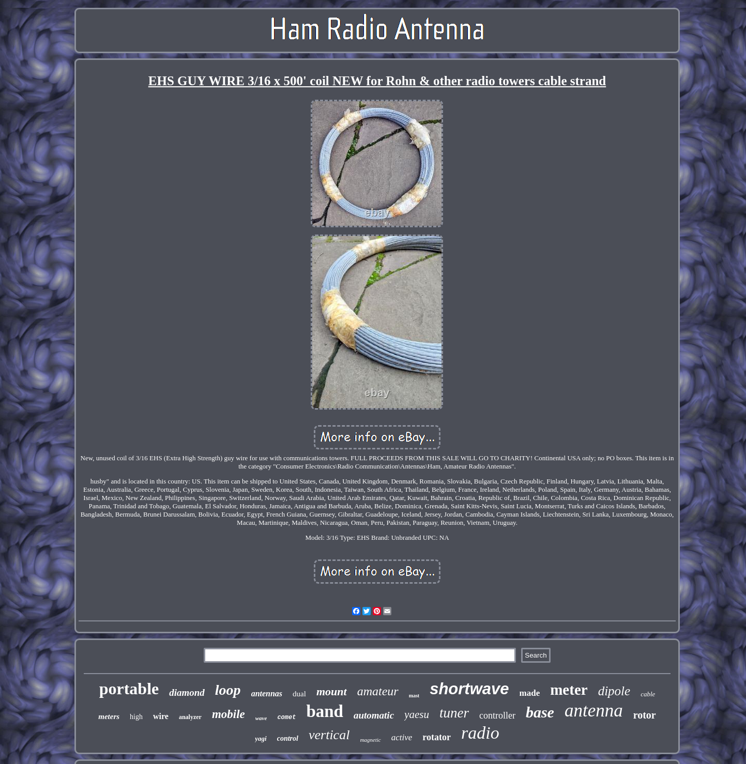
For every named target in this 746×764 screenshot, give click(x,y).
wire (161, 716)
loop (228, 690)
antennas (266, 693)
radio (480, 732)
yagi (260, 738)
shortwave (469, 689)
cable (648, 694)
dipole (614, 691)
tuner (454, 713)
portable (129, 688)
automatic (374, 715)
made (530, 693)
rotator (436, 737)
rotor (644, 715)
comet (286, 717)
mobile (228, 714)
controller (497, 715)
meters (108, 716)
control (287, 738)
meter (568, 689)
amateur (378, 691)
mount (331, 691)
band (324, 711)
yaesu (416, 714)
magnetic (370, 740)
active (402, 737)
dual (299, 694)
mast (414, 695)
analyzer (190, 717)
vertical (329, 734)
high (136, 717)
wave (261, 718)
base (540, 712)
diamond (187, 692)
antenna (594, 710)
